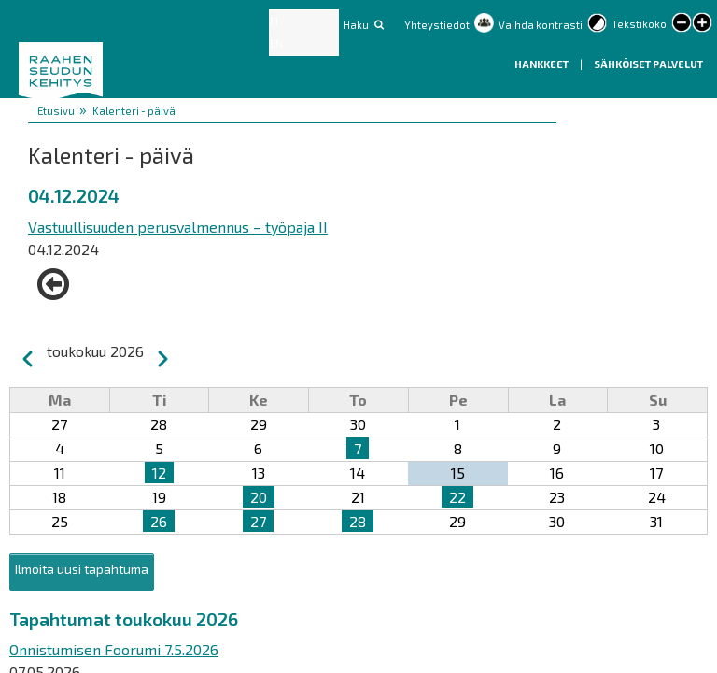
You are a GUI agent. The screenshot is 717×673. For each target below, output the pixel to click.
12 (159, 472)
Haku (356, 25)
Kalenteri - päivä (134, 111)
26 (158, 521)
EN (276, 43)
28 (357, 521)
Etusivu (56, 111)
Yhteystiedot (437, 25)
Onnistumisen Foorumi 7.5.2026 (113, 649)
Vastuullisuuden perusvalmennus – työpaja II (178, 227)
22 (457, 497)
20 (258, 497)
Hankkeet (542, 64)
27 (258, 521)
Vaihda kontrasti (541, 25)
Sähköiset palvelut (648, 64)
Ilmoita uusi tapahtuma (81, 569)
